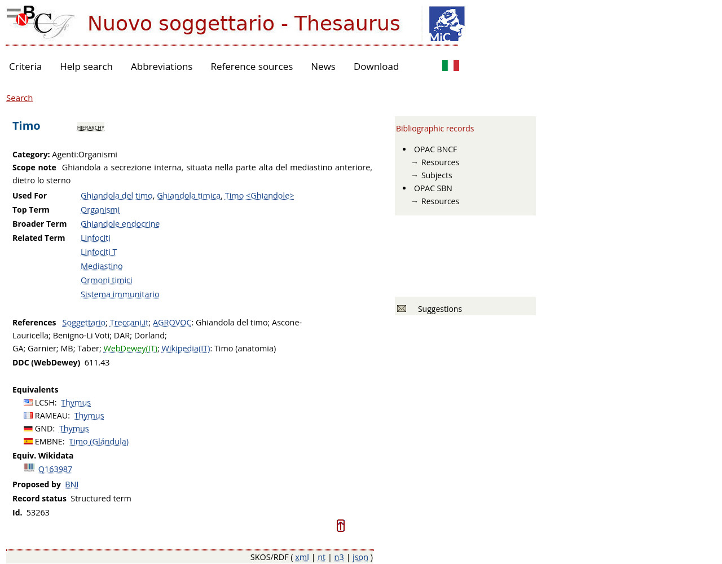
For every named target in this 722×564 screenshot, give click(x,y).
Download (376, 66)
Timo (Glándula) (99, 441)
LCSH (45, 402)
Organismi (100, 209)
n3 (339, 557)
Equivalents (35, 389)
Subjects (436, 175)
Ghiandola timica (189, 195)
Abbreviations (161, 66)
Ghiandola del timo (117, 195)
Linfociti (96, 237)
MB (66, 348)
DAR (122, 335)
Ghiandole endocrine (120, 223)
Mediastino (102, 266)
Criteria (25, 66)
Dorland (149, 335)
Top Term (31, 209)
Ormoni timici (107, 280)
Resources (440, 162)
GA (18, 348)
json (360, 557)
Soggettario (84, 322)
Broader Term (39, 223)
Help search (86, 66)
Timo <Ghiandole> (259, 195)
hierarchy (90, 127)
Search (19, 97)
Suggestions (438, 308)
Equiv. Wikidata (42, 455)
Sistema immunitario (120, 294)
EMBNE (49, 441)
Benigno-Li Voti (81, 335)
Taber (88, 348)
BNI (71, 484)
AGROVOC (172, 322)
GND (44, 428)
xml (302, 557)
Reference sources (251, 66)
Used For (29, 195)
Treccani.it (129, 322)
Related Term (38, 237)
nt (321, 557)
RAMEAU (51, 415)
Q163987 (55, 469)
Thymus (76, 402)
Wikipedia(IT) (186, 348)
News (323, 66)
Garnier (42, 348)
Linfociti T (99, 251)
